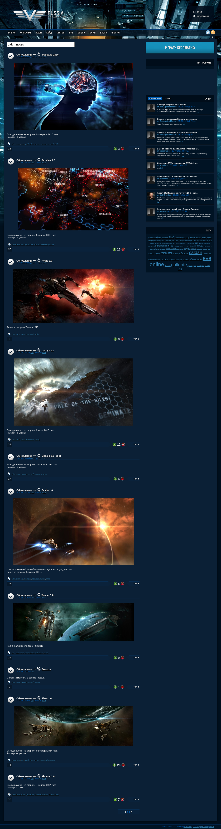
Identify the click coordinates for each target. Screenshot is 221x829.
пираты (209, 237)
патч (23, 144)
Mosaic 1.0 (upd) (51, 455)
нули (183, 237)
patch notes (29, 144)
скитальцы (198, 246)
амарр (177, 246)
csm (196, 243)
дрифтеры (156, 249)
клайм (205, 253)
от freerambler (163, 151)
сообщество (171, 249)
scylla (48, 579)
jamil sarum (176, 243)
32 (9, 799)
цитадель (182, 240)
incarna (205, 249)
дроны (209, 253)
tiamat (46, 653)
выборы (198, 237)
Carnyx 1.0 (48, 350)
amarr (171, 245)
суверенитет (191, 243)
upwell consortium (202, 240)
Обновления (24, 54)
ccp (187, 237)
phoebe (51, 794)
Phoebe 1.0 (48, 776)
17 (9, 478)
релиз (41, 653)
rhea (50, 760)
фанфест (202, 243)
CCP (44, 57)
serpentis (162, 249)
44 (9, 765)
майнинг (199, 249)
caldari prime (200, 266)
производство (192, 266)
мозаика (44, 474)
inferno (151, 253)
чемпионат (165, 237)
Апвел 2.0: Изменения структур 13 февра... (177, 193)
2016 (56, 144)
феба (57, 794)
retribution (163, 243)
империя (192, 237)
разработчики (155, 240)
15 (9, 657)
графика (157, 237)
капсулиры (179, 249)
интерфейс (161, 245)
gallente (179, 264)
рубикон (191, 246)
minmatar (166, 253)
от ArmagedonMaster (166, 107)
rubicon (193, 249)
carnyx (37, 439)
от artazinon (162, 165)
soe (187, 246)
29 (9, 583)
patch (23, 794)
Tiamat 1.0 (48, 595)
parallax (51, 244)
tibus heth (168, 266)
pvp (205, 246)
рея (53, 760)
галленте (182, 246)
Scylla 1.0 (47, 490)
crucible (193, 240)
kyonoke (150, 237)
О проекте (188, 827)
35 (9, 444)
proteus (37, 682)
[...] (198, 111)
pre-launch (175, 240)
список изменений (47, 144)
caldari (195, 252)
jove (181, 259)
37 (9, 249)
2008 (161, 259)
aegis (37, 334)
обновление (16, 144)
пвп (209, 249)
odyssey (172, 259)
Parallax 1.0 (48, 160)
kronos (162, 240)
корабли (175, 253)
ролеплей (168, 240)
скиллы (37, 144)
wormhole (169, 243)
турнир (157, 253)
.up (32, 57)
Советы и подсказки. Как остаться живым (177, 119)
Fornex (211, 827)
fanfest (157, 243)
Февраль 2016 (50, 54)
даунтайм (183, 243)
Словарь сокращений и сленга (171, 105)
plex (149, 240)
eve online (27, 579)
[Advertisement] (180, 82)
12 (9, 148)
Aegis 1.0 (47, 260)
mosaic (37, 474)
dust (166, 259)
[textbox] (41, 44)
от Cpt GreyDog (164, 195)
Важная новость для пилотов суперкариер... (178, 149)
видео (187, 248)
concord (185, 259)
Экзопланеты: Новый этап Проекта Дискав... (178, 209)
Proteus (46, 669)
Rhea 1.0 (47, 698)
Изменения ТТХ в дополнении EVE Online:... (178, 163)
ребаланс (183, 253)
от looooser (162, 211)
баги (177, 259)
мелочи (187, 240)
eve (22, 579)
